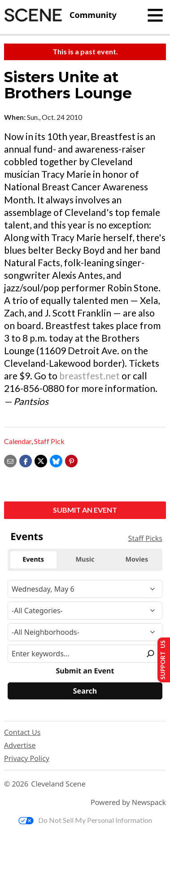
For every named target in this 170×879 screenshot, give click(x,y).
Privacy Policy (26, 758)
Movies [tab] (137, 559)
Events (26, 536)
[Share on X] (41, 460)
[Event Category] (85, 611)
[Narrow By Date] (85, 589)
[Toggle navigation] (155, 15)
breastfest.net (89, 375)
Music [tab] (85, 559)
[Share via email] (10, 460)
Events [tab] (33, 559)
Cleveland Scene (58, 784)
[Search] (85, 690)
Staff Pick (49, 441)
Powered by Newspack (128, 802)
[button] (71, 460)
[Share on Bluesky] (56, 460)
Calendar (17, 441)
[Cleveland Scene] (60, 15)
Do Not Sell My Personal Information (85, 820)
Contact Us (22, 732)
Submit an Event (85, 509)
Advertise (19, 745)
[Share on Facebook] (25, 460)
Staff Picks (145, 538)
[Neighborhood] (85, 632)
